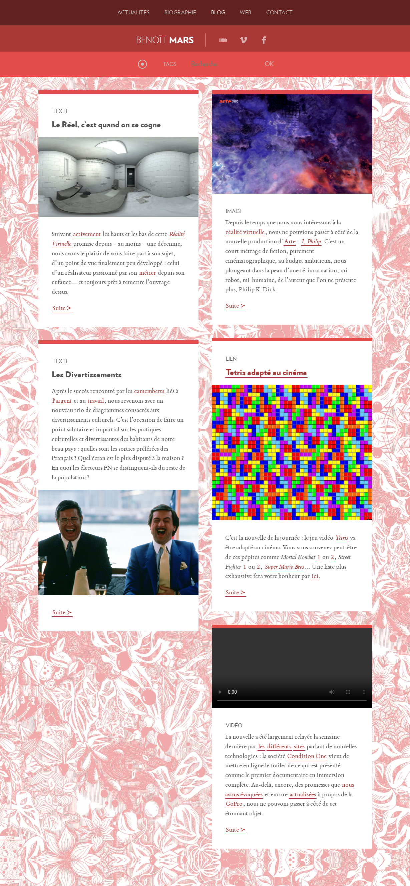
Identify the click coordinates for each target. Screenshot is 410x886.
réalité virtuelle (245, 232)
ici (315, 576)
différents (279, 747)
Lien (231, 358)
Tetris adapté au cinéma (266, 372)
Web (245, 12)
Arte (290, 242)
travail (96, 401)
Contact (279, 12)
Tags (170, 64)
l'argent (62, 401)
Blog (218, 12)
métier (147, 273)
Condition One (307, 756)
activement (87, 234)
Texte (60, 111)
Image (234, 211)
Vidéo (234, 725)
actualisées (303, 795)
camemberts (149, 391)
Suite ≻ (62, 308)
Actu (133, 12)
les (261, 747)
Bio (180, 12)
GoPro (234, 804)
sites (299, 747)
